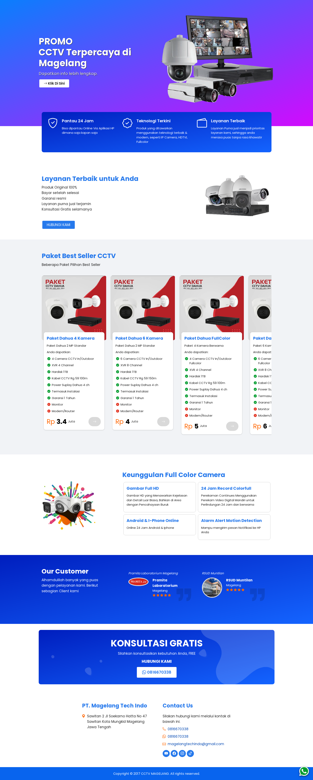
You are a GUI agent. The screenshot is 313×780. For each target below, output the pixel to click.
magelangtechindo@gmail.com (196, 744)
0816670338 (178, 728)
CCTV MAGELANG (155, 773)
